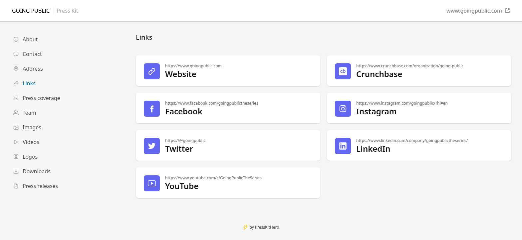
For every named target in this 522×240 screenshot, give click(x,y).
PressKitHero (267, 227)
